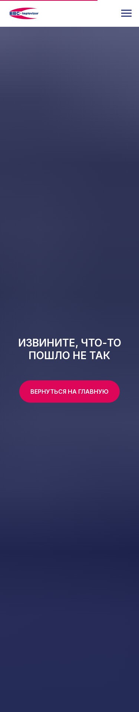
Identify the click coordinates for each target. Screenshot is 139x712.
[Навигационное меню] (126, 13)
